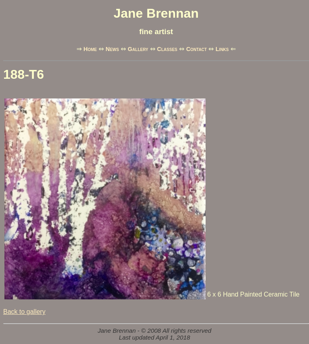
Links (222, 49)
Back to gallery (24, 311)
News (112, 49)
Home (90, 49)
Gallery (138, 49)
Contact (196, 49)
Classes (167, 49)
